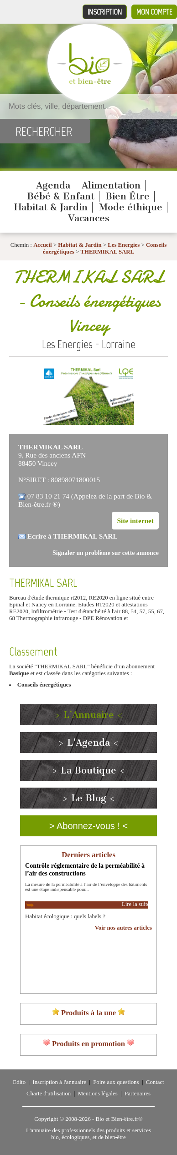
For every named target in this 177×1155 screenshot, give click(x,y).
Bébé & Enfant (60, 196)
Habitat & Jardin (51, 207)
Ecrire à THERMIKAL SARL (72, 536)
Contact (155, 1082)
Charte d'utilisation (48, 1093)
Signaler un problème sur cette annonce (105, 553)
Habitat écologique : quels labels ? (65, 916)
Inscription (105, 11)
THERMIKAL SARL (107, 252)
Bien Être (127, 196)
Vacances (88, 218)
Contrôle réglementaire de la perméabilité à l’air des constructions (85, 869)
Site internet (135, 520)
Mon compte (154, 11)
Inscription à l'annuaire (59, 1082)
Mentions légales (98, 1093)
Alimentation (111, 185)
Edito (19, 1082)
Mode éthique (130, 207)
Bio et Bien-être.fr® (118, 1119)
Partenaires (138, 1093)
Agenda (53, 185)
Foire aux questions (116, 1082)
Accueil (42, 245)
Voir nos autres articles (123, 928)
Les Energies (124, 245)
